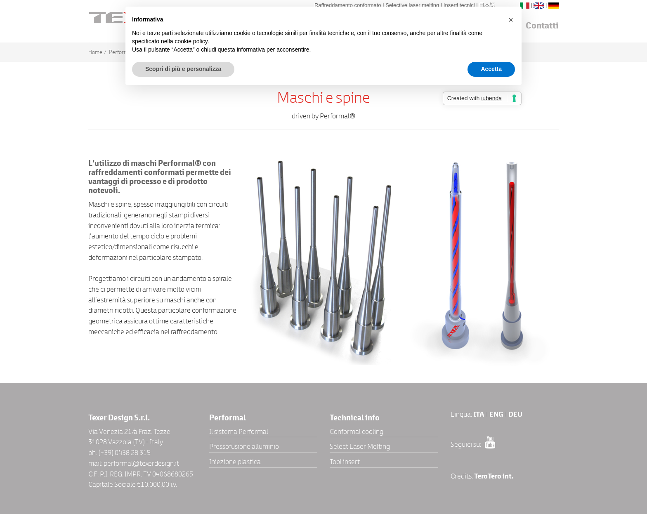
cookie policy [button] (191, 41)
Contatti (542, 25)
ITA (478, 414)
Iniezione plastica (235, 461)
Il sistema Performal (238, 431)
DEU (515, 414)
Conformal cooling (356, 431)
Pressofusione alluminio (244, 446)
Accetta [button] (491, 69)
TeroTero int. (494, 476)
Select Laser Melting (360, 446)
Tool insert (345, 461)
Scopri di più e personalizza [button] (183, 69)
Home (95, 52)
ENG (496, 414)
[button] (510, 19)
